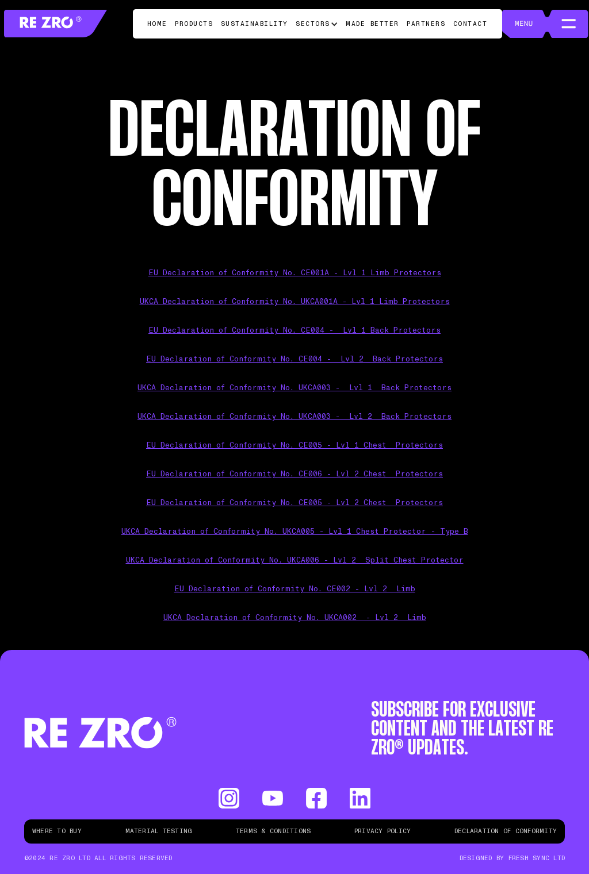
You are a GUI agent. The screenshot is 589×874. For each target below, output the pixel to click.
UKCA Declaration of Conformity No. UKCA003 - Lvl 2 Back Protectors (294, 417)
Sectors (313, 24)
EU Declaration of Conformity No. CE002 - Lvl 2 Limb (294, 589)
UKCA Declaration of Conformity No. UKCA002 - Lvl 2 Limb (294, 618)
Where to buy (57, 831)
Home (157, 24)
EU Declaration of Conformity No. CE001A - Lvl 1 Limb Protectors (294, 273)
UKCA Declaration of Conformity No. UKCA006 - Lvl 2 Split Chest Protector (295, 560)
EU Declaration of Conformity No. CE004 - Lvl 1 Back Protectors (294, 330)
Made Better (372, 24)
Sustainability (254, 24)
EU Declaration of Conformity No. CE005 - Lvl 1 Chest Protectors (294, 445)
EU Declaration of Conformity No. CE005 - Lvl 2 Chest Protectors (294, 503)
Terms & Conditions (273, 831)
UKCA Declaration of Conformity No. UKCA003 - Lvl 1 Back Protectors (294, 388)
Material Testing (159, 831)
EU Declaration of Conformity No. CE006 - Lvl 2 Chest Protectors (294, 474)
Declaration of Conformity (505, 831)
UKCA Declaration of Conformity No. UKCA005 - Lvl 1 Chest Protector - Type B (294, 532)
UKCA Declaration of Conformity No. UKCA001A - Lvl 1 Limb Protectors (295, 302)
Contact (470, 24)
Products (194, 24)
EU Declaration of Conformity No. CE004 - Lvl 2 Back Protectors (294, 359)
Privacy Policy (382, 831)
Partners (426, 24)
